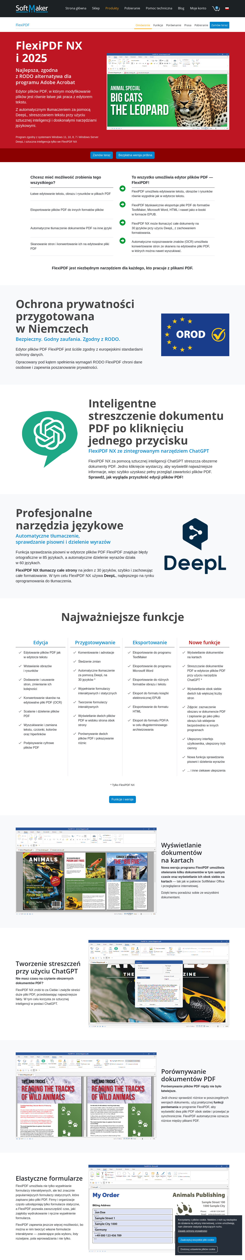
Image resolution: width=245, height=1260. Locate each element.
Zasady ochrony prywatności (192, 1231)
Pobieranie (132, 8)
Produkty (112, 8)
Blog (181, 8)
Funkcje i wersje (123, 799)
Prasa (187, 25)
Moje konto (198, 8)
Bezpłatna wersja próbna (135, 155)
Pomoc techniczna (159, 8)
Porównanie (173, 25)
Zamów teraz (219, 25)
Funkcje (158, 25)
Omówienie (143, 25)
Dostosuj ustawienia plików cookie (197, 1249)
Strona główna (75, 8)
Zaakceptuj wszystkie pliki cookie (197, 1240)
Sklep (96, 8)
